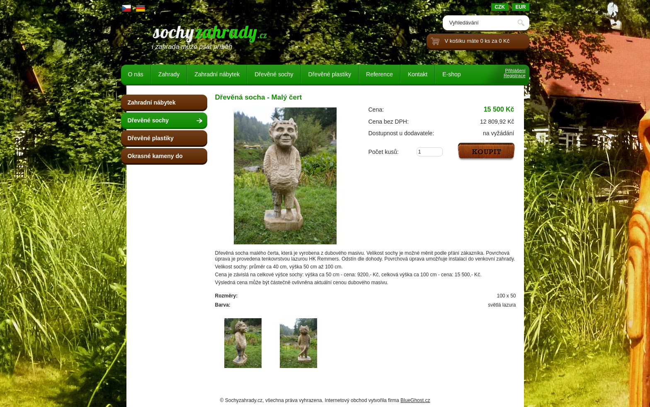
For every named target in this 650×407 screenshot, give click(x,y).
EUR (520, 7)
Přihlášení (515, 70)
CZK (500, 7)
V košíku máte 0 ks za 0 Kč (477, 41)
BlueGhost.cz (415, 400)
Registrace (515, 75)
